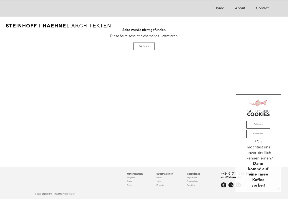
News (159, 178)
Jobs (158, 181)
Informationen (164, 174)
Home (219, 8)
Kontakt (160, 185)
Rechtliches (193, 174)
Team (129, 185)
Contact (262, 8)
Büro (129, 181)
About (240, 8)
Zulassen (258, 124)
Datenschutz (192, 181)
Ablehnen (258, 134)
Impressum (192, 178)
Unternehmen (135, 174)
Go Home (144, 46)
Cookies (191, 185)
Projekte (131, 178)
